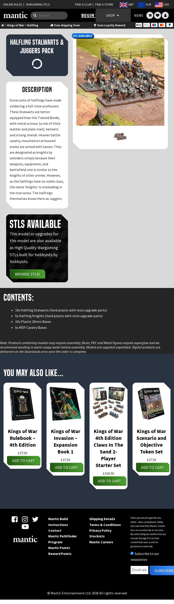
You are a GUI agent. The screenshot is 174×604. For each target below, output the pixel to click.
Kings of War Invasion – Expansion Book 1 (65, 441)
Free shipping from (65, 25)
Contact (54, 530)
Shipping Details (102, 519)
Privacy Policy (100, 530)
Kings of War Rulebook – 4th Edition (22, 438)
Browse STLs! (27, 274)
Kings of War (15, 25)
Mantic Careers (101, 542)
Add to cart (23, 460)
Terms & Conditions (105, 524)
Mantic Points (59, 547)
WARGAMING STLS (38, 4)
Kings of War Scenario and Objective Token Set (151, 441)
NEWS (138, 15)
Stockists (97, 536)
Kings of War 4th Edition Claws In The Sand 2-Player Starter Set (108, 448)
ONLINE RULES (12, 4)
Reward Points (60, 553)
